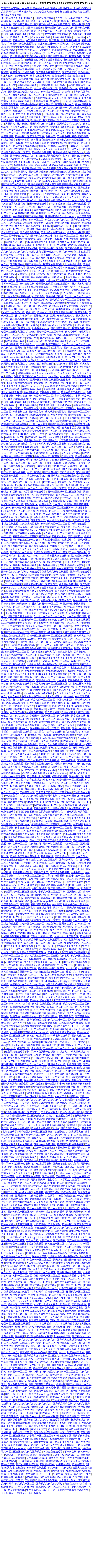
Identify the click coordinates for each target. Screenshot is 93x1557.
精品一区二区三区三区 (76, 767)
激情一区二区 (38, 120)
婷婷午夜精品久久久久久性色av (72, 987)
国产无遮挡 (37, 853)
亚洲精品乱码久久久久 (69, 123)
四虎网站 (18, 111)
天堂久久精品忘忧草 (42, 936)
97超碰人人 (58, 271)
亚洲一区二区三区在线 (23, 511)
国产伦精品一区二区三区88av (71, 450)
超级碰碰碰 (47, 856)
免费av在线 (49, 66)
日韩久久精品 (59, 559)
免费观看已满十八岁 (16, 610)
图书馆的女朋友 (30, 159)
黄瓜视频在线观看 (30, 232)
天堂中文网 (30, 613)
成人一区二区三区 (23, 514)
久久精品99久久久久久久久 (65, 197)
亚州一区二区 (22, 120)
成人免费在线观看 (18, 559)
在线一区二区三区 (36, 95)
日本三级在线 (52, 975)
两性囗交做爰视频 (27, 811)
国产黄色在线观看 (53, 239)
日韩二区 (6, 1368)
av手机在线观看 (16, 117)
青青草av (39, 1234)
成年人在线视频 (72, 191)
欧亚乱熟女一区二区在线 (35, 1375)
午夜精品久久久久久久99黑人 (17, 18)
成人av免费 (27, 1227)
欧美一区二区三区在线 (13, 1035)
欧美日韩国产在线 (71, 194)
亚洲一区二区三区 (48, 955)
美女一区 (29, 495)
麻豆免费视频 (15, 747)
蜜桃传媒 (20, 1346)
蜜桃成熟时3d (82, 699)
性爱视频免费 (73, 271)
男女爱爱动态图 (74, 175)
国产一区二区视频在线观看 (58, 635)
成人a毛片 (29, 693)
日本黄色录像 (43, 466)
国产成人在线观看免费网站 (72, 1339)
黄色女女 (7, 379)
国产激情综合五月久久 (22, 155)
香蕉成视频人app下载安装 (60, 130)
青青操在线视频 (42, 971)
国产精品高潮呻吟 (54, 1083)
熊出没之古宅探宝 (33, 760)
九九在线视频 (43, 98)
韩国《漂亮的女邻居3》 (40, 690)
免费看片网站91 (35, 341)
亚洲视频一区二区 (42, 1301)
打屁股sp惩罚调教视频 (53, 303)
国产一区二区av (21, 31)
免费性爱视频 (32, 450)
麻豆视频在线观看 (32, 168)
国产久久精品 (49, 367)
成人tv (63, 866)
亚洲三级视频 (61, 479)
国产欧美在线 (67, 472)
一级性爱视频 (59, 207)
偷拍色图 (20, 1151)
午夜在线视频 (31, 799)
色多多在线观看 (82, 251)
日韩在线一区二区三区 (69, 959)
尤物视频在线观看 (74, 517)
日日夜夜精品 (25, 1461)
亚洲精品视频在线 (44, 1391)
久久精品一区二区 (47, 1151)
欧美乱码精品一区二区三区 (55, 523)
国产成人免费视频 (58, 415)
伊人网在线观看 (14, 613)
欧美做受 (85, 930)
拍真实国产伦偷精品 (53, 175)
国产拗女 (13, 968)
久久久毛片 (82, 856)
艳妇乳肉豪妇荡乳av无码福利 (28, 82)
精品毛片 (33, 1381)
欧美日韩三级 (49, 587)
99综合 (64, 1119)
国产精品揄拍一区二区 (46, 805)
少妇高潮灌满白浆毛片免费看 (51, 322)
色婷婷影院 (44, 639)
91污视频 (39, 1192)
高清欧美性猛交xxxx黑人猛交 (21, 591)
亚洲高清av (79, 37)
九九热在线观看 (40, 101)
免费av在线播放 (82, 770)
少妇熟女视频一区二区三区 (64, 459)
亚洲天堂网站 (39, 1061)
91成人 (25, 1307)
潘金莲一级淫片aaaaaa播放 (52, 146)
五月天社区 (61, 591)
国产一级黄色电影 (50, 319)
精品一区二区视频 (57, 443)
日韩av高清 (78, 1464)
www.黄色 (53, 376)
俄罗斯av (42, 1090)
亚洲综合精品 (46, 763)
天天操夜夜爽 (31, 1413)
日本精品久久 (27, 344)
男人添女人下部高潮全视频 (22, 847)
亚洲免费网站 (67, 63)
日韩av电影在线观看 (41, 1000)
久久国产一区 (17, 712)
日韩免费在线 (56, 1368)
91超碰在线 (24, 296)
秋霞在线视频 (60, 152)
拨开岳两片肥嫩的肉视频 (70, 1144)
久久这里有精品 (76, 443)
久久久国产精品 (32, 815)
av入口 (60, 1167)
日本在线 (13, 767)
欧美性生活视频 (55, 296)
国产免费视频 (20, 1349)
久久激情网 (73, 703)
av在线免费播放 (81, 626)
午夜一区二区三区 (25, 594)
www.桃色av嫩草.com (61, 642)
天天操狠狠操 (68, 760)
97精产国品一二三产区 (32, 923)
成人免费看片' (68, 831)
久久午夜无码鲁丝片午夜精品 (42, 879)
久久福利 (47, 226)
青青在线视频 (52, 194)
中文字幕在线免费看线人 (33, 475)
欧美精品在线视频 (33, 1186)
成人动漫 (50, 411)
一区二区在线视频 (39, 1029)
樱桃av (58, 763)
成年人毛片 (50, 651)
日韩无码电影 (57, 1205)
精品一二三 (79, 370)
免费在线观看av (54, 882)
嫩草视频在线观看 (44, 210)
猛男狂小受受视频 (72, 427)
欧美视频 (41, 370)
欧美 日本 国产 (34, 181)
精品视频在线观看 (60, 290)
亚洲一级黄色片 (78, 552)
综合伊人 (77, 655)
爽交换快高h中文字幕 (17, 367)
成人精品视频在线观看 (50, 949)
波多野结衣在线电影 (13, 312)
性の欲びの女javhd (27, 50)
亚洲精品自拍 (58, 1333)
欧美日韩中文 (43, 933)
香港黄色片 (19, 338)
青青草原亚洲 (9, 728)
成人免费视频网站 (45, 747)
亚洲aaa (71, 575)
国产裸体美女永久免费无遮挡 (54, 24)
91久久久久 (72, 1243)
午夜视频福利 (80, 101)
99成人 (42, 443)
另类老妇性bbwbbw (76, 1375)
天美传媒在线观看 (53, 843)
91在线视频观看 (65, 568)
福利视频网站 (76, 1378)
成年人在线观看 (26, 1410)
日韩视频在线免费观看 (22, 1007)
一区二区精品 (34, 472)
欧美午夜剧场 (29, 1215)
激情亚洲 (73, 751)
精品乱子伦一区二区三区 (44, 824)
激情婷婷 (15, 1016)
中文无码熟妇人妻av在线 (49, 69)
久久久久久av (28, 869)
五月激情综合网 (45, 363)
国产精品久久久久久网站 (14, 571)
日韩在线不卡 (68, 712)
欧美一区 (36, 31)
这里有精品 (44, 1400)
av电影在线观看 (31, 898)
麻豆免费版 (65, 1195)
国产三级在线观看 (18, 930)
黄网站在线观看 (26, 914)
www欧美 (60, 901)
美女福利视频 (20, 178)
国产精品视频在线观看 (74, 722)
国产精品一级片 (82, 1474)
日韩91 (34, 1010)
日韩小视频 (35, 1371)
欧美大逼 (50, 1410)
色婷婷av (47, 31)
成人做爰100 (49, 959)
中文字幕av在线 (63, 600)
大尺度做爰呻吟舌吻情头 (47, 1224)
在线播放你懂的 (55, 520)
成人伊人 (31, 639)
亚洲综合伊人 (15, 959)
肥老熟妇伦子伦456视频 (39, 1336)
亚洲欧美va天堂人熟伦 (57, 981)
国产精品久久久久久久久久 (59, 27)
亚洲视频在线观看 (55, 1234)
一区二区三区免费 (70, 1432)
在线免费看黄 (69, 1275)
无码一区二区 (71, 1135)
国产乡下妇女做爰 (78, 773)
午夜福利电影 (80, 50)
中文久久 (69, 104)
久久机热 (62, 680)
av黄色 (31, 360)
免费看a (72, 866)
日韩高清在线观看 (50, 159)
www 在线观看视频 (20, 357)
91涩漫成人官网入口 (37, 40)
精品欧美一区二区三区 (43, 719)
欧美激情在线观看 (37, 1467)
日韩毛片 (29, 706)
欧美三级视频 (65, 651)
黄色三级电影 (82, 911)
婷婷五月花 (31, 949)
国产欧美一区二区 (79, 143)
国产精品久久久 (63, 690)
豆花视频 (57, 347)
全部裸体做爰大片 (49, 325)
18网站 (74, 223)
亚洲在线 (33, 507)
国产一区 (10, 469)
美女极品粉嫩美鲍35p (61, 127)
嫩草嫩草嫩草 (82, 1115)
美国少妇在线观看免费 (46, 1432)
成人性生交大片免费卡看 (74, 319)
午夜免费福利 (83, 933)
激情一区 (61, 1384)
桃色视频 (15, 619)
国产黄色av (7, 255)
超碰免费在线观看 (77, 133)
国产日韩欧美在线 (70, 1128)
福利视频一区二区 (63, 226)
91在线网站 (32, 661)
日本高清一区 (17, 56)
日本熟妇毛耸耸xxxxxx (43, 139)
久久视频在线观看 (32, 568)
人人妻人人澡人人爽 (21, 127)
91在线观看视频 (32, 959)
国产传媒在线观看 (39, 203)
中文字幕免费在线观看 (74, 255)
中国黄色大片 (76, 152)
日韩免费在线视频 (66, 168)
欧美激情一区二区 (51, 255)
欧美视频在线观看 (11, 808)
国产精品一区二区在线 (51, 248)
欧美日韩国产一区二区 (67, 991)
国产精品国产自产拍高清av (55, 1042)
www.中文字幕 (23, 1003)
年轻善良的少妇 (40, 328)
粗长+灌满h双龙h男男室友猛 (20, 645)
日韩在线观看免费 (81, 376)
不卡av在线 (21, 395)
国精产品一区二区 (37, 267)
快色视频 (20, 1336)
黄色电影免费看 (52, 427)
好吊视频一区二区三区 (66, 235)
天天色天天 (37, 386)
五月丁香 (79, 1397)
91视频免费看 (8, 139)
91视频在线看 (79, 523)
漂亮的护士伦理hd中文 (73, 1413)
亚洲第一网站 (47, 1464)
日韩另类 (62, 482)
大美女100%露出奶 (69, 795)
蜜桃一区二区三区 (23, 1275)
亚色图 (36, 1269)
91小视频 (27, 808)
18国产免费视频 (56, 258)
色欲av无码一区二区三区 (60, 597)
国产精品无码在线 (63, 1403)
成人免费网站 (77, 1394)
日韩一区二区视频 (58, 1061)
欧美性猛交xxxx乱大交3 (76, 904)
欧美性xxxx (32, 319)
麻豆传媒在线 (22, 821)
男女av (8, 75)
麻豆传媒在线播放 (41, 277)
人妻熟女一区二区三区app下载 (53, 818)
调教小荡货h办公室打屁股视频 (17, 933)
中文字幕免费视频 (39, 1247)
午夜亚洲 (55, 1279)
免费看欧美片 (81, 1365)
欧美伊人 (54, 687)
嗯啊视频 (52, 795)
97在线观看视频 (68, 1288)
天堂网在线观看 (49, 1112)
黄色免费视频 (25, 299)
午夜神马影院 (61, 335)
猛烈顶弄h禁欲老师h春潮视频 (61, 1192)
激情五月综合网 (82, 31)
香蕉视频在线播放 (37, 978)
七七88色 (51, 280)
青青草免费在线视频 (64, 735)
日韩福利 (76, 21)
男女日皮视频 (52, 712)
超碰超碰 (25, 1189)
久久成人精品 (63, 1410)
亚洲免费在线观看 (53, 671)
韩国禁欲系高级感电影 (47, 850)
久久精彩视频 (73, 731)
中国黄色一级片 (44, 335)
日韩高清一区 (31, 408)
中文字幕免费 (65, 1263)
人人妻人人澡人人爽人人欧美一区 (52, 1304)
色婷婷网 (15, 1307)
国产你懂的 (64, 367)
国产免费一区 (50, 472)
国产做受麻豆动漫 (81, 181)
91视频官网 (76, 34)
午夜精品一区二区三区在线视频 (18, 907)
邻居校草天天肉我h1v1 (73, 392)
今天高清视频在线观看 (37, 143)
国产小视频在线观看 (81, 571)
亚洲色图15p (31, 504)
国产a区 (85, 197)
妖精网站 (73, 1096)
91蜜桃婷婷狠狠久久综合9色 (62, 171)
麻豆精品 (17, 760)
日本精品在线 (55, 767)
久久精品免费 (46, 1218)
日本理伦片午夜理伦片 (53, 232)
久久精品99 (18, 21)
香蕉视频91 (59, 1327)
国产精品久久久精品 (21, 552)
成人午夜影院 (8, 991)
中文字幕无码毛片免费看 (46, 498)
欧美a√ (32, 178)
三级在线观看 (15, 261)
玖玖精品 (10, 306)
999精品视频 (24, 373)
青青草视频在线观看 (67, 386)
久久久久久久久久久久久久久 (50, 616)
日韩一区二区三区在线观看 (55, 111)
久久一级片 (54, 1467)
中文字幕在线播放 (48, 565)
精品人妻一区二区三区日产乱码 (22, 581)
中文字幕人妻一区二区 (67, 149)
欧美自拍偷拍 (21, 379)
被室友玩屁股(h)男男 (79, 245)
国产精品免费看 (35, 216)
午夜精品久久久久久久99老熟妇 (68, 200)
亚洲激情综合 (35, 194)
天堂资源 (29, 1480)
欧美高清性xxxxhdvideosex (27, 239)
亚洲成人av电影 (56, 1064)
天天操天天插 (52, 527)
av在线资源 (82, 1019)
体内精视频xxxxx (68, 88)
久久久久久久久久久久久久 (62, 1227)
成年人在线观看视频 (51, 939)
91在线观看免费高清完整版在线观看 (49, 571)
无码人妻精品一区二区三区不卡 (57, 507)
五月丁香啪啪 (22, 1039)
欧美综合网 (21, 1362)
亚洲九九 (25, 53)
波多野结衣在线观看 (66, 1189)
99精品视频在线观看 (56, 341)
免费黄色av (23, 274)
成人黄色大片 (57, 1202)
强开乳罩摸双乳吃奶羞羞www (21, 530)
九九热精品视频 (73, 264)
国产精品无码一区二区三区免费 (64, 56)
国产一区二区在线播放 (13, 472)
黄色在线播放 (28, 1474)
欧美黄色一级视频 (44, 223)
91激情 (82, 261)
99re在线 (70, 1010)
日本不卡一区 (19, 360)
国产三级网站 (41, 299)
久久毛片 (65, 955)
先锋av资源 (81, 447)
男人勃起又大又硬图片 (44, 373)
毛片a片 (35, 1189)
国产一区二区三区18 (64, 408)
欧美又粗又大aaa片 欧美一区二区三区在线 (48, 626)
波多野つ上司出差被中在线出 (47, 562)
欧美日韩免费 (82, 568)
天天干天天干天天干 (64, 1000)
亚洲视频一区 (33, 21)
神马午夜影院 (22, 315)
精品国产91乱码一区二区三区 (52, 1071)
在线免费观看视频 (52, 927)
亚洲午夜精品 (41, 290)
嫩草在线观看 (36, 610)
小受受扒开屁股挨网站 (76, 504)
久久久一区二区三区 (34, 1387)
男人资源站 (23, 123)
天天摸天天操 (47, 840)
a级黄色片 (85, 306)
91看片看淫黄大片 (56, 434)
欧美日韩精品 (74, 1064)
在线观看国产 (22, 562)
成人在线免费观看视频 (25, 146)
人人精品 (79, 1403)
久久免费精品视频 (55, 383)
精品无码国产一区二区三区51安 (41, 1445)
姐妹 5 (44, 687)
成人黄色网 (32, 738)
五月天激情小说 (27, 818)
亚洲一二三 (56, 517)
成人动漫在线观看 (15, 879)
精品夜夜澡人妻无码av (60, 648)
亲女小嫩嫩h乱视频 (11, 392)
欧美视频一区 (33, 1253)
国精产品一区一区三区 (61, 424)
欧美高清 (24, 1179)
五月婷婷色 (16, 440)
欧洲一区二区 (44, 645)
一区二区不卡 (15, 408)
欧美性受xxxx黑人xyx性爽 (38, 1298)
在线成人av (58, 277)
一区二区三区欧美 (63, 31)
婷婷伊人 (69, 1093)
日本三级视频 (82, 162)
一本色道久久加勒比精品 (14, 1333)
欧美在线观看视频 (62, 75)
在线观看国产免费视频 (73, 952)
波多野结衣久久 (65, 495)
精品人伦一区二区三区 (43, 699)
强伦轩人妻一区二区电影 (31, 882)
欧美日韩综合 (22, 191)
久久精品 (48, 533)
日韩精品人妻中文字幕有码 (43, 1314)
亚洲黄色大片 (59, 536)
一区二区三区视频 (65, 533)
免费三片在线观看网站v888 (75, 1458)
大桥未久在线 (55, 1067)
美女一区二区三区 (45, 946)
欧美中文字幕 (59, 639)
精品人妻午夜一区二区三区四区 (40, 584)
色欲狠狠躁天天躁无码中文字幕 (53, 155)
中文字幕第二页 (77, 808)
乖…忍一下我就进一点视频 (22, 418)
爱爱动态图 (66, 325)
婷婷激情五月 (64, 1170)
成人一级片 (56, 930)
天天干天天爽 (28, 1295)
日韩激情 (85, 936)
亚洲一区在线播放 (44, 1147)
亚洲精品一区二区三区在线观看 (32, 1330)
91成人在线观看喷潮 (12, 130)
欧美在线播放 (30, 578)
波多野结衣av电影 (30, 600)
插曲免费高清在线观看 (13, 635)
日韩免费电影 (15, 706)
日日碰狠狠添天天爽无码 (28, 866)
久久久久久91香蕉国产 (27, 715)
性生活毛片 (53, 1179)
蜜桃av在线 (83, 1032)
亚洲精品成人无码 (20, 1439)
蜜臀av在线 (32, 338)
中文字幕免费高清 (53, 779)
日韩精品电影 (12, 1317)
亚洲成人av (78, 155)
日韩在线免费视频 (30, 133)
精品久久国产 (75, 274)
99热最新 (55, 101)
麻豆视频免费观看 (20, 491)
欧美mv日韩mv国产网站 (64, 187)
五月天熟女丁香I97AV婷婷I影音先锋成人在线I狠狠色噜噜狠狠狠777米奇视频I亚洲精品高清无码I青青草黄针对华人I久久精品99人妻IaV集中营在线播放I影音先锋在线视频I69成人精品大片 (46, 11)
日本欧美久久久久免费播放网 (52, 674)
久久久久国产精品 (71, 453)
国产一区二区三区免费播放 (58, 431)
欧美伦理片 (25, 1269)
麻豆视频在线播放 (20, 901)
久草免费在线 (64, 770)
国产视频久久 (31, 111)
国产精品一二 (15, 757)
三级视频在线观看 (36, 56)
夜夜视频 (29, 322)
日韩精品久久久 (43, 479)
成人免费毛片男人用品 (33, 1135)
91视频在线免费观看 (75, 203)
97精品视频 (16, 1032)
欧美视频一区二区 (51, 91)
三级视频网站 (44, 907)
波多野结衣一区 (32, 440)
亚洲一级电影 (14, 693)
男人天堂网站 (67, 1445)
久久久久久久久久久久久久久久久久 (39, 107)
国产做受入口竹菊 (22, 1368)
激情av (59, 338)
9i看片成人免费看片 (71, 1179)
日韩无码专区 (38, 520)
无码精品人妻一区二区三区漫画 (48, 53)
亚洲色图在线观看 (25, 213)
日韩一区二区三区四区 (74, 357)
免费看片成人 (81, 1160)
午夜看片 (22, 27)
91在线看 (58, 1474)
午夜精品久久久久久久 (68, 946)
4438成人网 (7, 517)
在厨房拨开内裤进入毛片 (52, 811)
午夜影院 (55, 741)
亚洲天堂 (35, 367)
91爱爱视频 (72, 363)
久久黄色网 (35, 843)
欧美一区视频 (30, 325)
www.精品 (65, 376)
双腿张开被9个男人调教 (73, 603)
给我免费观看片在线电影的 (32, 47)
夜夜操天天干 (41, 872)
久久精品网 (19, 661)
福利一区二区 (24, 306)
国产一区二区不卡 (53, 1317)
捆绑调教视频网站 (11, 773)
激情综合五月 (46, 1096)
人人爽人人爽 (49, 21)
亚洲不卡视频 (37, 434)
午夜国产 (13, 43)
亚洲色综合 (32, 539)
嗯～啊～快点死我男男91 (71, 178)
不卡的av (27, 773)
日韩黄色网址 (22, 271)
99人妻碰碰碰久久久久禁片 (16, 162)
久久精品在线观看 (57, 808)
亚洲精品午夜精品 (15, 975)
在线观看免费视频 (48, 1023)
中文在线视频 (20, 987)
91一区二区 (7, 952)
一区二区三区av (72, 757)
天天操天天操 (39, 575)
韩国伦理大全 (37, 123)
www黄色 (66, 975)
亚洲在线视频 (50, 1416)
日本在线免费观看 (37, 1208)
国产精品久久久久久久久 (42, 1349)
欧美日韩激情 (62, 917)
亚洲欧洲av (23, 824)
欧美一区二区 (36, 219)
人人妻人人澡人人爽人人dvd (61, 997)
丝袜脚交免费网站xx (21, 1442)
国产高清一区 (28, 863)
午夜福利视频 (22, 66)
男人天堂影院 (47, 655)
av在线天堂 (79, 690)
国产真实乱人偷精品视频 (77, 347)
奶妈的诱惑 (58, 1211)
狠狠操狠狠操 (15, 850)
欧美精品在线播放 (64, 1215)
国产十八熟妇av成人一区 (73, 107)
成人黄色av (63, 719)
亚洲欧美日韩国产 (70, 1416)
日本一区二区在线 (71, 850)
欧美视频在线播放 (66, 799)
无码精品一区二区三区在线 (55, 661)
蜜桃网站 (22, 171)
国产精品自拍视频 (79, 1253)
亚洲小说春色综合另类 (49, 1237)
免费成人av (63, 242)
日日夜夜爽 (23, 277)
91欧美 (28, 210)
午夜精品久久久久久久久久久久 (57, 447)
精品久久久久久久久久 (57, 219)
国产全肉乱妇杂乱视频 (20, 223)
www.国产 (15, 159)
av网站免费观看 (44, 693)
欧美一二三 (58, 971)
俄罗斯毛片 (23, 235)
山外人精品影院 (26, 834)
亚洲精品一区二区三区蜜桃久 (64, 47)
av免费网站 (28, 466)
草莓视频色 (21, 1320)
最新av (77, 648)
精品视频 (61, 411)
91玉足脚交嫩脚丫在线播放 (64, 421)
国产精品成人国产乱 (56, 610)
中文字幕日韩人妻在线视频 (65, 469)
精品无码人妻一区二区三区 (46, 920)
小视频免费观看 (11, 597)
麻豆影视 (39, 383)
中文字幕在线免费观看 (56, 34)
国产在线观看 (38, 491)
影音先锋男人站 (76, 1352)
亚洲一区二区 (48, 715)
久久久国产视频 (24, 1055)
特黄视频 (25, 1352)
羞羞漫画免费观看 (36, 59)
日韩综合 (51, 1387)
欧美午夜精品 (63, 309)
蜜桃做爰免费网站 (50, 392)
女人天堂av (22, 469)
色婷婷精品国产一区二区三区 (58, 965)
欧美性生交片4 (14, 325)
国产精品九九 (23, 575)
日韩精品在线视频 (42, 152)
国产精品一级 (25, 1391)
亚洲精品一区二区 (46, 680)
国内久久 (23, 728)
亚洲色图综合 (38, 274)
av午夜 (49, 821)
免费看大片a (52, 1119)
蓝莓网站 (82, 575)
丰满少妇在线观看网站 (13, 690)
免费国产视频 (62, 223)
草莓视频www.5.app (39, 1394)
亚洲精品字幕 (74, 434)
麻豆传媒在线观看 (31, 1045)
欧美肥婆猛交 (41, 127)
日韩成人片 (21, 1493)
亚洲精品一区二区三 (48, 511)
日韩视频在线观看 (66, 709)
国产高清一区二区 (39, 741)
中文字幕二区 (71, 1317)
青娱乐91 (67, 91)
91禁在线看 (58, 1365)
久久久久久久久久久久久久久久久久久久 (58, 360)
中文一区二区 (71, 843)
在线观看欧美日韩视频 (20, 677)
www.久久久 (73, 1455)
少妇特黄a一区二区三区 (47, 456)
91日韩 (11, 280)
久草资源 (77, 1477)
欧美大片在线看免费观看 (69, 66)
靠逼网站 (41, 1007)
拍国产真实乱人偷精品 (20, 616)
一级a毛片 (49, 114)
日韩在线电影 (44, 312)
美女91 (86, 1247)
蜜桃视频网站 (82, 1058)
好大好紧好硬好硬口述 (14, 34)
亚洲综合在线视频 (62, 50)
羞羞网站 (22, 1247)
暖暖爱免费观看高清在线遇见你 (53, 283)
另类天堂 (36, 66)
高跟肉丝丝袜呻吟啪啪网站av (54, 43)
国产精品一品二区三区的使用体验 (44, 264)
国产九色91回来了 (27, 1096)
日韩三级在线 (27, 283)
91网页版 (74, 485)
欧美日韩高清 (79, 917)
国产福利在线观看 (66, 114)
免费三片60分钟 (83, 1263)
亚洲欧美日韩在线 (46, 1141)
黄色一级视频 (15, 1298)
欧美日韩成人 (55, 59)
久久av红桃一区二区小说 (61, 1019)
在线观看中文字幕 (22, 245)
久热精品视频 (36, 1195)
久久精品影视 (31, 939)
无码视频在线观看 (23, 1074)
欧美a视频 (64, 21)
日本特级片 (74, 853)
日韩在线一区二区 (18, 843)
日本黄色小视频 (24, 459)
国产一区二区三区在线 (13, 1208)
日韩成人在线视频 (44, 18)
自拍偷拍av (81, 437)
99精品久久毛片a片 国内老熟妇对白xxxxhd (24, 629)
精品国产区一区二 (15, 242)
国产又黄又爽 (79, 1035)
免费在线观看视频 (62, 37)
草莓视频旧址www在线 (36, 1032)
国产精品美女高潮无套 (76, 632)
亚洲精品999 (39, 783)
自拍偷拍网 (26, 197)
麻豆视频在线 (31, 261)
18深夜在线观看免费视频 (35, 287)
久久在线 (39, 543)
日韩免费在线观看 (15, 639)
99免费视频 (14, 1474)
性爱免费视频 (34, 114)
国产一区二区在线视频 (13, 114)
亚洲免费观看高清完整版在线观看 (62, 184)
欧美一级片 (7, 840)
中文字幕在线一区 (23, 88)
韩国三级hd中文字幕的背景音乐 (63, 82)
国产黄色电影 (47, 338)
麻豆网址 (7, 1387)
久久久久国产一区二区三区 (76, 159)
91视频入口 (63, 1051)
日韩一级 (43, 1407)
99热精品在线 (59, 667)
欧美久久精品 (79, 728)
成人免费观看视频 (57, 1429)
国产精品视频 (40, 306)
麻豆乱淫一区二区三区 (42, 309)
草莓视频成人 (84, 725)
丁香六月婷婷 (43, 706)
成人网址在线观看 (41, 37)
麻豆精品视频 (80, 1170)
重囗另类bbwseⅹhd (46, 770)
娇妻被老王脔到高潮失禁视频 (26, 431)
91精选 (56, 594)
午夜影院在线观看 (27, 85)
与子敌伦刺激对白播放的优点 (43, 664)
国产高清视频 (35, 27)
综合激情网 (32, 1477)
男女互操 (29, 747)
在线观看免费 (71, 239)
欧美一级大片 (80, 600)
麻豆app (69, 911)
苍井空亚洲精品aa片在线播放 (56, 539)
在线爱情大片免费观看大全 (63, 261)
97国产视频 (68, 162)
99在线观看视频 (28, 43)
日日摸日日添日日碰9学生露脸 (34, 667)
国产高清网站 (66, 859)
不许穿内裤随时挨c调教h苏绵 (73, 136)
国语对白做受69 (28, 104)
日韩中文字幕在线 (74, 882)
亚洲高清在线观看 (20, 101)
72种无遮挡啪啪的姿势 (72, 565)
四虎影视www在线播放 (25, 744)
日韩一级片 (69, 763)
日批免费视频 (26, 79)
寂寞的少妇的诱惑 (74, 1067)
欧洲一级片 (21, 1327)
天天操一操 (30, 757)
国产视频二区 (26, 543)
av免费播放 (42, 421)
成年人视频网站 (73, 786)
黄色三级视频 (71, 59)
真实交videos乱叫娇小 (20, 399)
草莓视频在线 (20, 411)
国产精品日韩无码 (41, 1039)
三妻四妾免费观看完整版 (74, 511)
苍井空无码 (37, 1291)
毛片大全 (43, 623)
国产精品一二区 (46, 863)
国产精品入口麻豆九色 (26, 1266)
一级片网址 (49, 168)
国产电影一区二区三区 (60, 629)
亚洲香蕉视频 (75, 680)
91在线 (43, 1266)
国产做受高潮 (36, 411)
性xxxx (29, 1119)
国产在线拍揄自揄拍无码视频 (31, 895)
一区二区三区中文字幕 (22, 335)
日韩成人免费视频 (41, 1128)
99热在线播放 (8, 859)
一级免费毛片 (12, 795)
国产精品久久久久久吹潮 (32, 767)
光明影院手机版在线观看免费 (31, 415)
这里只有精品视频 (18, 149)
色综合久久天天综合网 (66, 936)
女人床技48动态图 (65, 1269)
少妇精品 (67, 1099)
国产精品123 (30, 1160)
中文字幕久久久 (60, 578)
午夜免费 (85, 459)
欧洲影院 (6, 939)
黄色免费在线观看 (57, 274)
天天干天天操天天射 (70, 399)
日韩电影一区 (19, 507)
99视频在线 (23, 699)
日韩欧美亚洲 (38, 709)
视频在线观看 (9, 1131)
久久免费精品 (64, 747)
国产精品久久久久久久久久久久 (55, 658)
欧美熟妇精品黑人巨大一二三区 (51, 552)
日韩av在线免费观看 (38, 501)
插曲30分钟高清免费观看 (56, 181)
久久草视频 (37, 651)
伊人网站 (87, 399)
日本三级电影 (34, 776)
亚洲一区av (18, 40)
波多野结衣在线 (35, 975)
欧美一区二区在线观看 (72, 879)
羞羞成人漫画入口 (37, 351)
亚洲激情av (47, 1189)
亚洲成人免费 (41, 197)
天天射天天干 (38, 1179)
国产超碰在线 (17, 539)
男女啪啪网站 (54, 696)
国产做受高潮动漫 (15, 1263)
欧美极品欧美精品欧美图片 (72, 139)
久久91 (43, 261)
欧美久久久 (11, 946)
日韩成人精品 (59, 1039)
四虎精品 (55, 453)
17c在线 (40, 344)
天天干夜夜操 (52, 760)
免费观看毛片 (72, 277)
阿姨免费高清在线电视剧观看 (47, 632)
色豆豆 (17, 376)
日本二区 (34, 840)
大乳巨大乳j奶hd (26, 331)
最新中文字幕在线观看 (25, 565)
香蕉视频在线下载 (81, 309)
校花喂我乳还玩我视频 (30, 1083)
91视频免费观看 (35, 712)
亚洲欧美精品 (72, 475)
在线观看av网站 (26, 69)
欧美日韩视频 (43, 1211)
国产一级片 (23, 520)
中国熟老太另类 (40, 315)
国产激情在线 (83, 687)
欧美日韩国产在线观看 (29, 994)
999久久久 (11, 587)
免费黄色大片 (35, 34)
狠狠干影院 (23, 1048)
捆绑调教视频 (72, 40)
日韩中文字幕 (81, 837)
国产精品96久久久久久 (29, 175)
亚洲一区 (35, 379)
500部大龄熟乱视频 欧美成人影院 (44, 1093)
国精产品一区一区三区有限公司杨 (40, 63)
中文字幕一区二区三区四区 (30, 875)
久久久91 (60, 363)
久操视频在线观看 (77, 1333)
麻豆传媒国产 (69, 72)
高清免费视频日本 (81, 111)
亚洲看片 (66, 728)
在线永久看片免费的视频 (63, 1407)
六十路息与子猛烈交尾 (76, 949)
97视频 (50, 875)
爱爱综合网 (70, 117)
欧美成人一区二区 (20, 37)
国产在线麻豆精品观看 (18, 1423)
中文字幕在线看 (28, 1103)
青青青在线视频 (59, 143)
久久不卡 (58, 504)
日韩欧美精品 (82, 456)
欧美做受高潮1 (9, 309)
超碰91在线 (46, 408)
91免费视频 (19, 216)
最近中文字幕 (29, 443)
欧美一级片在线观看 (46, 1480)
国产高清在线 (33, 226)
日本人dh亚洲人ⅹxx (40, 75)
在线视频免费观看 (63, 402)
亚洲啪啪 (73, 1423)
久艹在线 (79, 431)
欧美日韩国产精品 (32, 1285)
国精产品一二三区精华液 (50, 331)
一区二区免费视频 (12, 584)
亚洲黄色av (61, 85)
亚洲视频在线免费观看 (69, 1272)
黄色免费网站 (47, 1170)
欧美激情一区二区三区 (48, 213)
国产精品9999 (43, 594)
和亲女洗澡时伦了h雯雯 (68, 395)
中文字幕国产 (8, 914)
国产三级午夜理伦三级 (48, 72)
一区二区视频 (50, 866)
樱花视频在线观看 (32, 389)
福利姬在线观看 (69, 805)
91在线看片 (31, 789)
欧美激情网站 (50, 1016)
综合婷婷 (69, 696)
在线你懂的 (68, 213)
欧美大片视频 (76, 1071)
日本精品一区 (75, 146)
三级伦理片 (81, 495)
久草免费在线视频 (69, 440)
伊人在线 (6, 1023)
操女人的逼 (31, 955)
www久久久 (25, 1301)
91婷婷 (47, 1365)
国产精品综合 (17, 1093)
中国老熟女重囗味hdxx (33, 696)
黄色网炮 (72, 811)
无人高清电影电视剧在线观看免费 (31, 187)
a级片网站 (85, 59)
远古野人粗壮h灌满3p (66, 210)
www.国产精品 (55, 1135)
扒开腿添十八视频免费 (22, 72)
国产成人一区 (15, 1413)
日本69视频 (39, 245)
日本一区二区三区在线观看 (16, 1061)
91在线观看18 (12, 287)
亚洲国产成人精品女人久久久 (24, 91)
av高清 (85, 731)
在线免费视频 (67, 687)
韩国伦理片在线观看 (38, 229)
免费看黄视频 (47, 799)
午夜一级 (51, 136)
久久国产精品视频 (35, 130)
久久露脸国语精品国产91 (49, 834)
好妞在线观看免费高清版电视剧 (58, 581)
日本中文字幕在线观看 (64, 1282)
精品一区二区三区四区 (50, 418)
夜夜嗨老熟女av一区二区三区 (63, 120)
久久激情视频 (52, 293)
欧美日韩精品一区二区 (70, 1045)
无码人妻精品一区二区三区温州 (70, 312)
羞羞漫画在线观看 (44, 1173)
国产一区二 (74, 639)
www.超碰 (49, 386)
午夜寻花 (69, 607)
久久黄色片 (47, 837)
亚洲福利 (66, 101)
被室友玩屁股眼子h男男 (73, 994)
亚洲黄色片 (7, 1119)
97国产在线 (38, 296)
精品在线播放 (31, 1167)
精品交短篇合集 (16, 1490)
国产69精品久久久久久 (79, 1384)
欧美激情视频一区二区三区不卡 (67, 623)
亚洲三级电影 (15, 1167)
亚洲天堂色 (53, 952)
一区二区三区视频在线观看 (39, 354)
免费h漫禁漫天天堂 (30, 965)
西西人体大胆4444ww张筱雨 (76, 594)
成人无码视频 (78, 1051)
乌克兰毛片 (19, 59)
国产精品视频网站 (42, 1122)
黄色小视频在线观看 (80, 619)
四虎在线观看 (54, 463)
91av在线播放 (41, 459)
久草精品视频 (41, 453)
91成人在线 (19, 95)
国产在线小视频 (37, 171)
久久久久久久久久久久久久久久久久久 (31, 549)
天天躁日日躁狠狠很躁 (79, 907)
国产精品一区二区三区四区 (27, 482)
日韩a (11, 1077)
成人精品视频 (17, 319)
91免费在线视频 (58, 1029)
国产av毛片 (23, 139)
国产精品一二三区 (11, 63)
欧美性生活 (7, 1477)
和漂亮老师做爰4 (63, 837)
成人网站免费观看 (47, 178)
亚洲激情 (79, 520)
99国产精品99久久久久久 (64, 79)
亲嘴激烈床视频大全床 (17, 709)
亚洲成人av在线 (60, 1394)
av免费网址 (38, 357)
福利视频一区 (84, 581)
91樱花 (51, 709)
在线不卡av (13, 485)
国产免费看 (31, 763)
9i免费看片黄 (8, 699)
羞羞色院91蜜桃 (47, 405)
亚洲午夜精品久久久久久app (60, 216)
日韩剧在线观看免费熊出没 (56, 379)
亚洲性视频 (78, 24)
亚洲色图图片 (72, 562)
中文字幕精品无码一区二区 (19, 1115)
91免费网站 (52, 923)
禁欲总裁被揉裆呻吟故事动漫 (45, 251)
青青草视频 (74, 98)
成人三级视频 (15, 1080)
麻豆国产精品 (8, 200)
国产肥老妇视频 (79, 821)
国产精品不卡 (75, 536)
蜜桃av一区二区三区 (55, 488)
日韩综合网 (71, 331)
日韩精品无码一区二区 (41, 395)
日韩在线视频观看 (70, 664)
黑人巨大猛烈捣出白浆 (75, 514)
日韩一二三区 (44, 1474)
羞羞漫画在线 (42, 79)
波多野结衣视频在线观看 (26, 687)
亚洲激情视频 (35, 184)
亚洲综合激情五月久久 (62, 315)
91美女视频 (56, 1157)
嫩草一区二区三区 (39, 642)
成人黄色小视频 (75, 232)
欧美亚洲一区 (55, 191)
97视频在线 (38, 1077)
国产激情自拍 (82, 226)
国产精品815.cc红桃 (42, 235)
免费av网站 (47, 600)
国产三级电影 (56, 40)
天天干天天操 (59, 98)
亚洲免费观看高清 (32, 671)
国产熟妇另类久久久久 (36, 1419)
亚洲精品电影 (46, 85)
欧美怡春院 (67, 456)
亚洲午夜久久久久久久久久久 (38, 917)
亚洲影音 (74, 322)
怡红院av (40, 1115)
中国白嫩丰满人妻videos (50, 607)
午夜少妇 (22, 219)
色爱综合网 (67, 437)
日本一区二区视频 (57, 245)
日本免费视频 (26, 946)
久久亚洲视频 (27, 1071)
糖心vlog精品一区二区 (46, 88)
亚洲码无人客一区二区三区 (72, 280)
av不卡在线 (8, 575)
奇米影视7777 (56, 869)
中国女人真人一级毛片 (65, 549)
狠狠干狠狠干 (21, 75)
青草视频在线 (17, 264)
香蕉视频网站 (15, 1445)
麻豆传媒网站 (22, 517)
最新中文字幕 (41, 1442)
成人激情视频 (8, 623)
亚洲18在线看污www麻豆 (73, 923)
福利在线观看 (20, 1170)
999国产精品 (50, 1285)
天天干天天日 (36, 293)
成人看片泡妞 (20, 1272)
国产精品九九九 (70, 741)
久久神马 (67, 251)
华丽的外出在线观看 (80, 1122)
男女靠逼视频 (58, 229)
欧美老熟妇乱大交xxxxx (62, 978)
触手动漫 (22, 1029)
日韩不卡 (43, 1157)
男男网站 (10, 123)
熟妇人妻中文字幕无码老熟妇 (30, 952)
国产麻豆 (6, 146)
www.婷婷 (54, 437)
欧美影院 (67, 920)
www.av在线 (21, 840)
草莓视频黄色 (26, 98)
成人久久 (20, 226)
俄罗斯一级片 (38, 191)
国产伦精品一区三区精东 (21, 1211)
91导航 (69, 520)
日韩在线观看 (67, 933)
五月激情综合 (59, 751)
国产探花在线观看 (25, 1487)
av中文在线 (11, 296)
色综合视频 (49, 568)
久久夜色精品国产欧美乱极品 (72, 1355)
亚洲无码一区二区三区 (33, 619)
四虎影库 (86, 1128)
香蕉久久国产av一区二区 (45, 603)
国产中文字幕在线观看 (27, 725)
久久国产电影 (56, 1106)
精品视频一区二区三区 (17, 891)
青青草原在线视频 (66, 863)
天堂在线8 (45, 50)
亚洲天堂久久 (79, 1147)
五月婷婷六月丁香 (71, 287)
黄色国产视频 (40, 1368)
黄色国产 (29, 850)
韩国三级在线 (20, 741)
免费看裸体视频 (67, 1087)
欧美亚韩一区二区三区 (17, 651)
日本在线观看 (55, 1208)
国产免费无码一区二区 (25, 24)
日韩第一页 (58, 1455)
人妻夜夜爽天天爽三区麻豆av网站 (44, 117)
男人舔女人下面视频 (24, 421)
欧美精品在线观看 (23, 731)
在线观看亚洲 (82, 696)
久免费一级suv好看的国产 (69, 18)
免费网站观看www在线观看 (64, 165)
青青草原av (80, 658)
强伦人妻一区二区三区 (13, 229)
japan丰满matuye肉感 (42, 901)
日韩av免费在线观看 (21, 683)
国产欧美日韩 (27, 370)
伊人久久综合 (55, 351)
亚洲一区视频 (26, 479)
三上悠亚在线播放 (15, 626)
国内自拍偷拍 (71, 95)
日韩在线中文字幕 (39, 1279)
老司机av (10, 175)
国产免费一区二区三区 (50, 104)
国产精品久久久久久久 (53, 133)
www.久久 (10, 1048)
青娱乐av (46, 904)
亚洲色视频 (35, 1493)
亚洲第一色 (62, 485)
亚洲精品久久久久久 (63, 706)
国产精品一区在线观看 (33, 597)
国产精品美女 (55, 95)
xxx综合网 (71, 968)
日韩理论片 (11, 98)
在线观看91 (74, 207)
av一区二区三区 (70, 1371)
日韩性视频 (61, 1231)
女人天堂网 (16, 1160)
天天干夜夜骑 (41, 1202)
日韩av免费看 (45, 1103)
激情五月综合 (53, 344)
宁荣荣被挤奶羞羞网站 (73, 1359)
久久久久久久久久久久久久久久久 (37, 1339)
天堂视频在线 (78, 715)
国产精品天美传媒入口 (14, 184)
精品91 (9, 376)
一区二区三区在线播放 (41, 987)
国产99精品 (48, 1176)
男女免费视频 (46, 591)
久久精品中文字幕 (50, 802)
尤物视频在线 (15, 1282)
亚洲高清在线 (66, 1016)
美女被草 (51, 123)
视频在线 (31, 1023)
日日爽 (4, 335)
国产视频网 (72, 1074)
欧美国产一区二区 (64, 645)
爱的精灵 (31, 312)
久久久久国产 (80, 920)
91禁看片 (18, 939)
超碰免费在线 (78, 242)
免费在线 (84, 805)
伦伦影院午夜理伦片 (77, 1205)
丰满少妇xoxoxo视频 (40, 559)
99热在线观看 (15, 354)
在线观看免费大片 (45, 495)
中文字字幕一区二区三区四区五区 (65, 783)
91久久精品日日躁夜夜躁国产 (17, 805)
